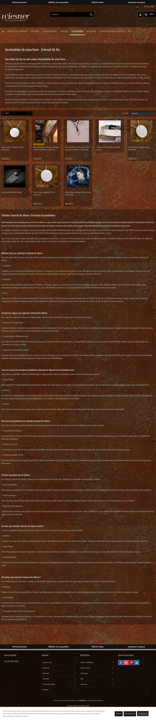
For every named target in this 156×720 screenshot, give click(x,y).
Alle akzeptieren (130, 714)
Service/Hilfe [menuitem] (149, 6)
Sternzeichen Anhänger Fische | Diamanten (13, 148)
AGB (82, 679)
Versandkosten (82, 700)
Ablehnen (119, 714)
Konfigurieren (143, 714)
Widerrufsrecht (85, 668)
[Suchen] (91, 14)
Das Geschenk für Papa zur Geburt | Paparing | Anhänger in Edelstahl (78, 148)
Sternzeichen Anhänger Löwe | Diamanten (139, 148)
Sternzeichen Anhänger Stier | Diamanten (44, 193)
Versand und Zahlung (49, 684)
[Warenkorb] (149, 14)
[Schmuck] (64, 31)
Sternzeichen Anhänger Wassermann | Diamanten (78, 193)
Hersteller (46, 690)
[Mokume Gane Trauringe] (17, 31)
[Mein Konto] (140, 14)
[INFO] (129, 31)
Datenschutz (84, 673)
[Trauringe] (35, 31)
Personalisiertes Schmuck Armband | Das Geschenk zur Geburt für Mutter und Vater (46, 148)
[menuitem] (72, 14)
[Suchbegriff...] (72, 14)
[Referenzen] (91, 31)
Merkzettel (46, 673)
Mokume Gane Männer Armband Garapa (108, 148)
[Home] (3, 31)
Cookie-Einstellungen (87, 662)
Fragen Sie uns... (48, 662)
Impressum (84, 684)
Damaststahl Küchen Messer (12, 192)
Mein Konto (46, 668)
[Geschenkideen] (77, 31)
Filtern (6, 113)
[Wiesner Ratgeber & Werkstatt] (112, 31)
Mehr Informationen (22, 716)
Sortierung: (125, 113)
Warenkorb (46, 679)
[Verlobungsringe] (50, 31)
